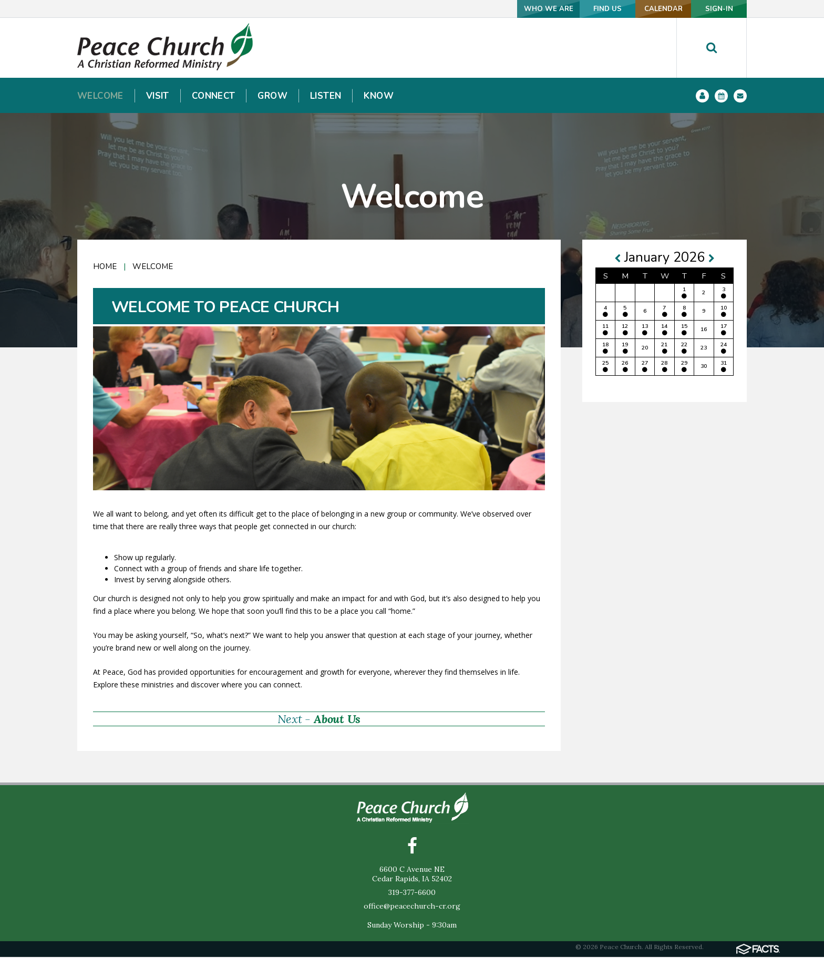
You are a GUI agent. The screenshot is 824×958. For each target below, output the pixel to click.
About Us (337, 719)
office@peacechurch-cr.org (412, 907)
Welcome (152, 266)
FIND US (572, 9)
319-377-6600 (412, 893)
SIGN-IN (712, 9)
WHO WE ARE (502, 9)
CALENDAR (642, 9)
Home (105, 266)
